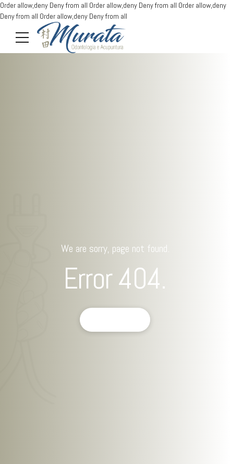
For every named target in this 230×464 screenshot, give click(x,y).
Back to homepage (115, 320)
